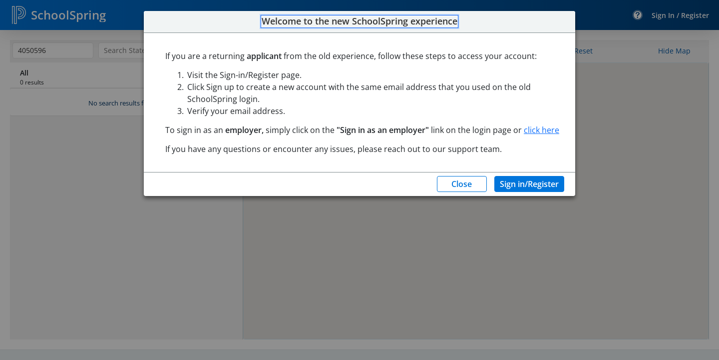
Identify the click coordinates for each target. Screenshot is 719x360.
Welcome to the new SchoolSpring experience (359, 21)
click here (541, 130)
